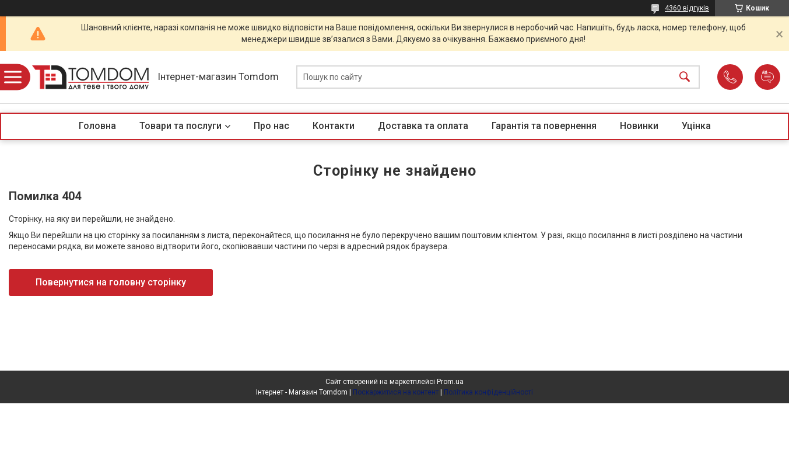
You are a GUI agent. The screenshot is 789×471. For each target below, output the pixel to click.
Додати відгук (767, 77)
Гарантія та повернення (544, 125)
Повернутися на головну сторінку (111, 282)
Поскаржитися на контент (396, 392)
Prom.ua (450, 382)
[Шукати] (685, 77)
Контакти (334, 125)
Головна (97, 125)
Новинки (639, 125)
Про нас (271, 125)
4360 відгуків (687, 8)
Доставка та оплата (423, 125)
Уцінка (696, 125)
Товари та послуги (180, 125)
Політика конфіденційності (488, 392)
